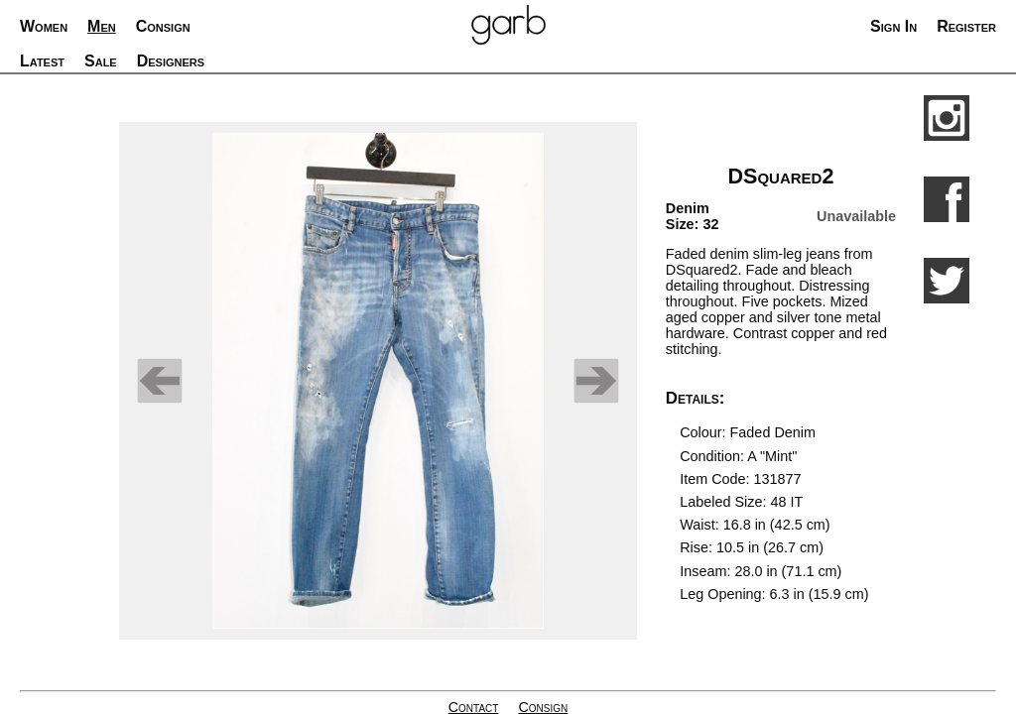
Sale (100, 61)
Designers (170, 61)
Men (101, 26)
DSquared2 (780, 176)
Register (966, 26)
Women (43, 26)
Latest (42, 61)
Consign (163, 26)
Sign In (893, 26)
